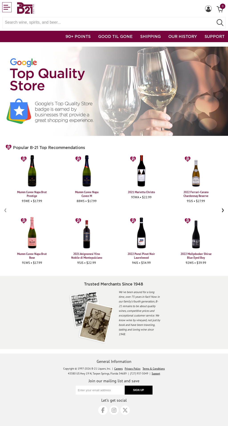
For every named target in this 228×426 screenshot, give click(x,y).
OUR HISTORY (182, 36)
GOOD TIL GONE (115, 36)
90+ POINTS (78, 36)
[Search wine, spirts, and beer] (109, 22)
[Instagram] (114, 410)
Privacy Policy (132, 368)
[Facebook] (103, 410)
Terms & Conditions (153, 368)
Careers (118, 368)
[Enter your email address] (100, 390)
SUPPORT (215, 36)
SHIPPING (150, 36)
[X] (125, 410)
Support (156, 373)
